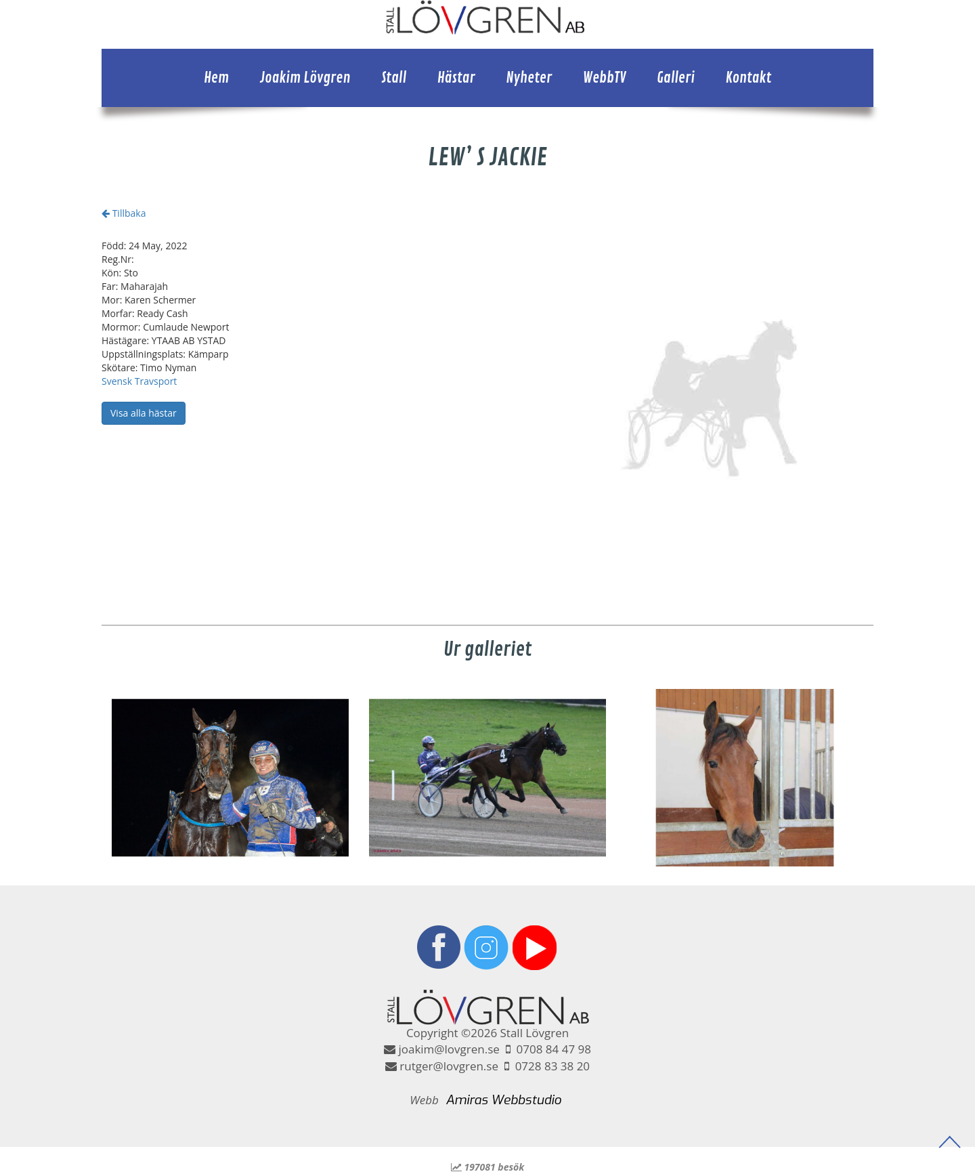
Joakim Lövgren (305, 78)
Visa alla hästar (143, 412)
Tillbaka (124, 213)
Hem (216, 78)
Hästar (456, 78)
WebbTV (604, 78)
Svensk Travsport (139, 381)
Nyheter (529, 78)
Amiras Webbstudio (503, 1099)
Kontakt (748, 78)
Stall (393, 78)
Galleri (676, 78)
